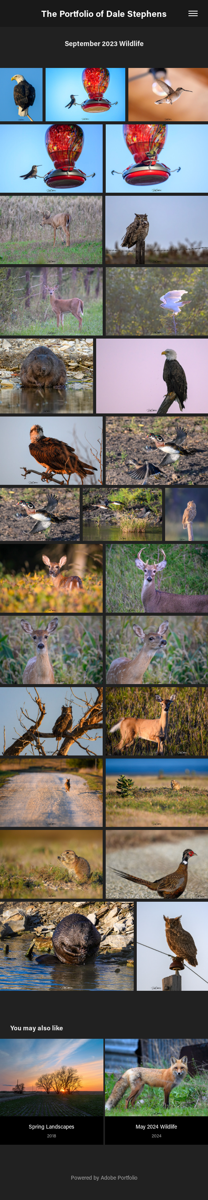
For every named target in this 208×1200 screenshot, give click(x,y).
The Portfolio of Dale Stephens (104, 13)
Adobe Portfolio (119, 1177)
